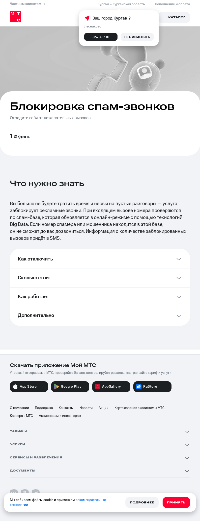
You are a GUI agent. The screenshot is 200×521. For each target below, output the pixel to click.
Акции (104, 407)
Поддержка (44, 407)
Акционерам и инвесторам (60, 415)
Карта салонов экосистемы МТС (139, 407)
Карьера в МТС (21, 415)
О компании (19, 407)
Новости (86, 407)
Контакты (66, 407)
